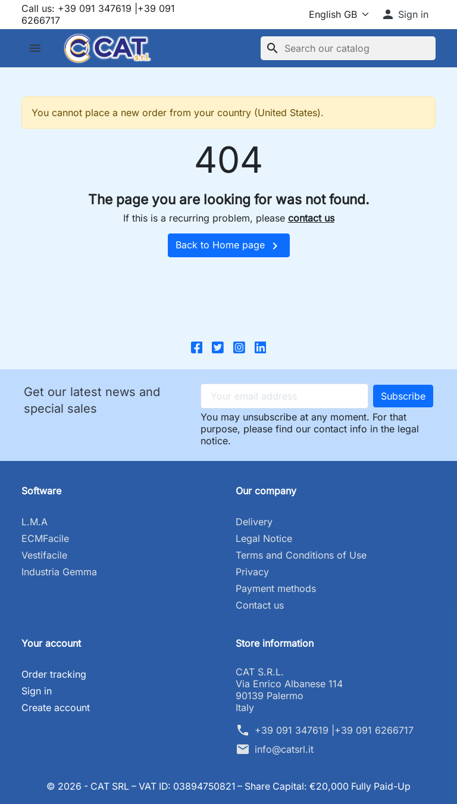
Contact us (260, 605)
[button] (405, 14)
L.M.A (34, 522)
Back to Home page (229, 246)
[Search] (348, 48)
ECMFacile (45, 538)
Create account (55, 707)
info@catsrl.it (284, 749)
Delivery (254, 522)
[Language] (336, 14)
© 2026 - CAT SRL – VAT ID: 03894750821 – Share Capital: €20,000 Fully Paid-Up (229, 786)
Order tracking (53, 674)
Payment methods (276, 588)
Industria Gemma (59, 572)
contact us (311, 218)
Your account (51, 643)
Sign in (36, 691)
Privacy (252, 572)
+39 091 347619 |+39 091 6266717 (334, 730)
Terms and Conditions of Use (301, 555)
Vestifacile (44, 555)
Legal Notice (264, 538)
